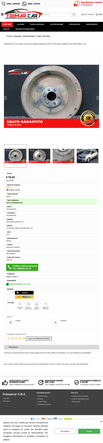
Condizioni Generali (44, 406)
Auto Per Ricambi (59, 25)
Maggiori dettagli (14, 191)
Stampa (18, 322)
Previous (5, 98)
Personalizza (65, 431)
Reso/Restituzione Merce (44, 30)
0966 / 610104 (34, 4)
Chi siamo (21, 25)
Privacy (40, 400)
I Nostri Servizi (9, 30)
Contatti (24, 30)
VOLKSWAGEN (11, 210)
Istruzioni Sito (77, 25)
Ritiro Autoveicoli (39, 25)
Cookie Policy (42, 403)
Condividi (63, 322)
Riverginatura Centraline (80, 397)
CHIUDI (101, 421)
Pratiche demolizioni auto (80, 400)
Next (97, 98)
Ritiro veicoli (76, 403)
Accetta (89, 431)
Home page (7, 25)
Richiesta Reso (42, 397)
